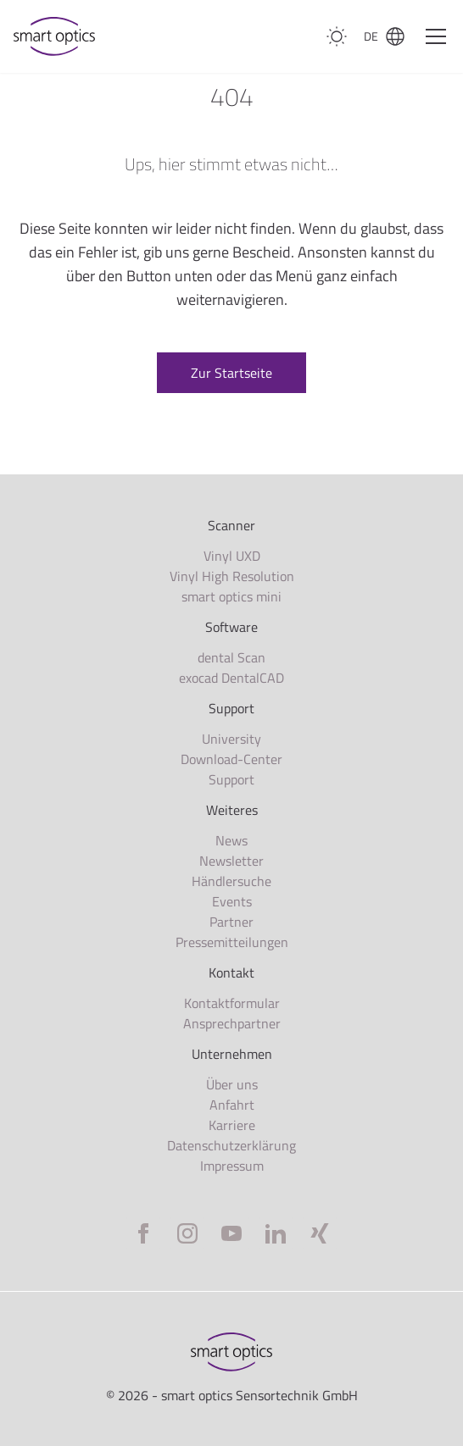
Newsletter (231, 860)
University (231, 739)
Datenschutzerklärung (231, 1145)
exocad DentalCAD (231, 678)
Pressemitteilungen (232, 942)
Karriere (232, 1125)
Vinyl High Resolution (232, 576)
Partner (231, 921)
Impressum (232, 1165)
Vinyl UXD (232, 556)
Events (232, 901)
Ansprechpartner (232, 1023)
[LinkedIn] (276, 1233)
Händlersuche (231, 881)
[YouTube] (231, 1233)
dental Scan (231, 657)
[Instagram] (187, 1233)
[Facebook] (143, 1233)
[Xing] (320, 1233)
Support (231, 779)
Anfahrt (231, 1104)
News (231, 840)
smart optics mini (231, 596)
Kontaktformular (232, 1003)
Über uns (232, 1084)
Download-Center (231, 759)
